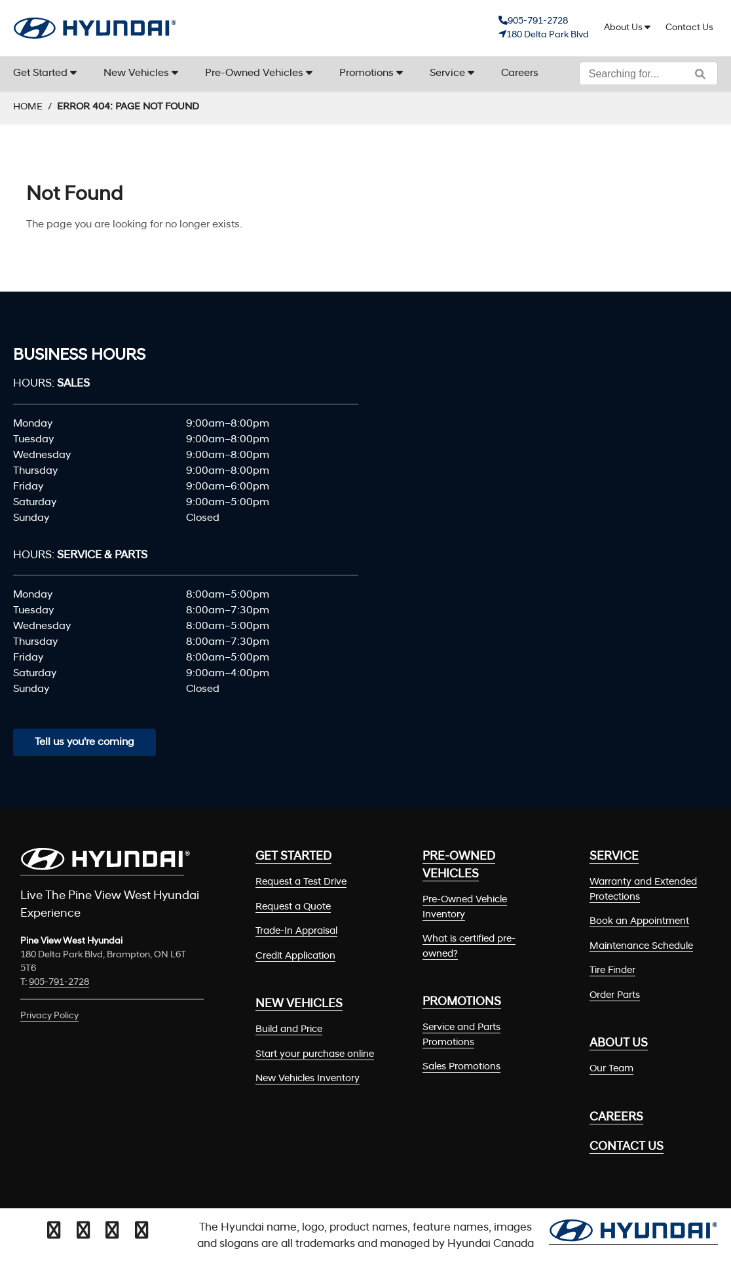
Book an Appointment (639, 922)
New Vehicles (136, 73)
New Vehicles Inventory (307, 1079)
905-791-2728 (538, 21)
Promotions (366, 73)
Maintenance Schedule (641, 946)
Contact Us (689, 28)
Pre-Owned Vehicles (254, 73)
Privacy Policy (49, 1016)
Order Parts (615, 996)
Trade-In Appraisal (296, 931)
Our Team (611, 1069)
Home (28, 107)
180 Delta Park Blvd (547, 35)
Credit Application (295, 956)
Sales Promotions (461, 1067)
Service (447, 73)
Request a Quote (293, 907)
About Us (623, 28)
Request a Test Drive (301, 882)
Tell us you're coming (84, 742)
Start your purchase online (314, 1055)
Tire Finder (612, 971)
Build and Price (288, 1030)
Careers (519, 73)
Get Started (40, 73)
